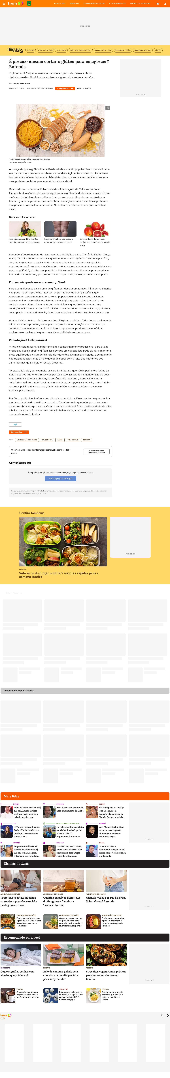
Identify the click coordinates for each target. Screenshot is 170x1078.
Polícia (102, 804)
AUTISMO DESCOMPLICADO (94, 4)
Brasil (102, 843)
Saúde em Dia (47, 440)
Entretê (102, 824)
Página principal (16, 4)
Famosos (60, 804)
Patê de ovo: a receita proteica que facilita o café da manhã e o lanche (112, 996)
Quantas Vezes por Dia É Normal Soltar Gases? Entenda (106, 899)
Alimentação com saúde (27, 440)
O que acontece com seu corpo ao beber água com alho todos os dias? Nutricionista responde (71, 922)
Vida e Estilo (73, 440)
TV (15, 824)
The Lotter (63, 989)
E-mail (158, 4)
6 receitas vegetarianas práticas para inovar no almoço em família (106, 975)
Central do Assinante (140, 4)
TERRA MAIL (74, 4)
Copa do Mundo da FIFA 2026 (29, 3)
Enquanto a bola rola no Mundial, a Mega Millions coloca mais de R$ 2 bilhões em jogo (71, 996)
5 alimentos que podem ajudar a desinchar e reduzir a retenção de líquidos (113, 922)
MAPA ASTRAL (60, 4)
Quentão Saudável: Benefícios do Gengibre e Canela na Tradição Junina (61, 901)
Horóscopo (5, 968)
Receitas (46, 968)
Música (16, 804)
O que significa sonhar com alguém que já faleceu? (17, 973)
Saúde (60, 440)
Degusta (86, 440)
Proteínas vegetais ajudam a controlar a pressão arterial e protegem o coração (19, 901)
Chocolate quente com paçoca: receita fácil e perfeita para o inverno (27, 995)
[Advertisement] (149, 921)
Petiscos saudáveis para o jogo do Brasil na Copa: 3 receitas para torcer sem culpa (28, 922)
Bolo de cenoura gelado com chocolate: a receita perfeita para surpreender (60, 975)
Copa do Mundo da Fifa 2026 (67, 824)
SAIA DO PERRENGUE (117, 4)
